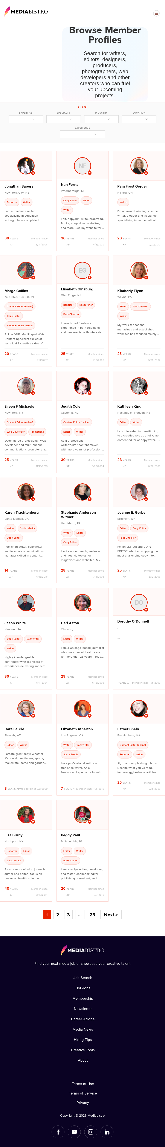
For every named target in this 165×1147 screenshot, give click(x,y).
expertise (25, 112)
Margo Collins (16, 291)
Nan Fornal (70, 184)
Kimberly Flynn (130, 291)
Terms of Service (83, 1093)
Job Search (82, 978)
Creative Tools (83, 1050)
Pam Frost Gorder (132, 186)
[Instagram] (90, 1131)
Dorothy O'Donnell (133, 621)
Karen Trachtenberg (22, 512)
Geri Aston (70, 623)
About (83, 1060)
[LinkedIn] (107, 1131)
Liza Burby (14, 835)
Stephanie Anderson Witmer (78, 514)
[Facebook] (58, 1131)
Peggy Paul (70, 835)
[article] (26, 201)
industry (101, 112)
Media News (83, 1029)
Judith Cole (71, 406)
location (139, 112)
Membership (82, 998)
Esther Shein (128, 729)
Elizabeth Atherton (77, 729)
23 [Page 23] (92, 914)
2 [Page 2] (57, 914)
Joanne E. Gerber (132, 512)
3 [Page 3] (68, 914)
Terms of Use (83, 1084)
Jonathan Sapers (19, 186)
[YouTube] (74, 1131)
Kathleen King (129, 406)
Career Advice (83, 1019)
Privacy (83, 1103)
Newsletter (83, 1009)
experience (82, 127)
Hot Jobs (82, 988)
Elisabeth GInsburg (77, 289)
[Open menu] (156, 13)
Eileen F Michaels (19, 406)
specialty (63, 112)
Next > (111, 914)
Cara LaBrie (14, 729)
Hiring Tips (83, 1040)
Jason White (15, 623)
